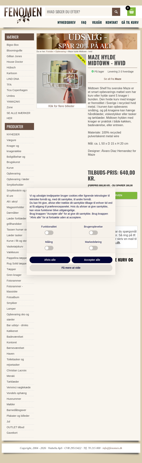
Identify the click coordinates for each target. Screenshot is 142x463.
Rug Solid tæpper (17, 263)
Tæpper (11, 269)
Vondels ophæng (17, 393)
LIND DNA (13, 78)
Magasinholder (15, 207)
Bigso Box (13, 44)
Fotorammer (14, 280)
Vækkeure (13, 252)
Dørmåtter (13, 212)
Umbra (11, 95)
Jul (8, 421)
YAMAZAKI (13, 101)
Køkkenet (12, 331)
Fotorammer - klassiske (15, 289)
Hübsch (11, 67)
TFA (9, 84)
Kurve (10, 167)
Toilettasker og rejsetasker (15, 362)
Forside (49, 51)
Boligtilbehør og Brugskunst (16, 159)
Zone (10, 107)
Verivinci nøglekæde (19, 387)
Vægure (11, 140)
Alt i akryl (12, 201)
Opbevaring (60, 51)
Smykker (12, 302)
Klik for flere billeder (61, 106)
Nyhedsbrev (66, 22)
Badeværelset (15, 336)
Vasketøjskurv (15, 246)
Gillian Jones (14, 56)
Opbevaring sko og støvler (18, 317)
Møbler (11, 404)
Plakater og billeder (18, 415)
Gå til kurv (129, 22)
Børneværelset (15, 347)
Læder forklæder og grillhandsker (18, 221)
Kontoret (12, 342)
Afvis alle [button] (49, 259)
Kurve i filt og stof (17, 240)
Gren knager (14, 274)
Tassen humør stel (17, 229)
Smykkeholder (15, 184)
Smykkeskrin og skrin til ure (19, 193)
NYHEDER (13, 134)
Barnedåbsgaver (16, 410)
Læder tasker (14, 235)
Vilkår (97, 22)
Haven (10, 353)
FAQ (83, 22)
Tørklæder (13, 381)
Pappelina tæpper (17, 257)
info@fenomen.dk (112, 448)
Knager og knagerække (14, 148)
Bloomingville (14, 50)
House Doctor (15, 61)
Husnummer (14, 398)
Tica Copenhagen (17, 90)
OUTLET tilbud (15, 427)
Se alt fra (112, 78)
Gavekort (12, 432)
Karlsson (12, 73)
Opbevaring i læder (18, 179)
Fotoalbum (13, 297)
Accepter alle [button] (92, 259)
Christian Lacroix (16, 370)
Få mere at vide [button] (71, 267)
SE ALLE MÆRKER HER (18, 116)
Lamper (11, 308)
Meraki (11, 375)
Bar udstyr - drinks (17, 325)
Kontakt (112, 22)
